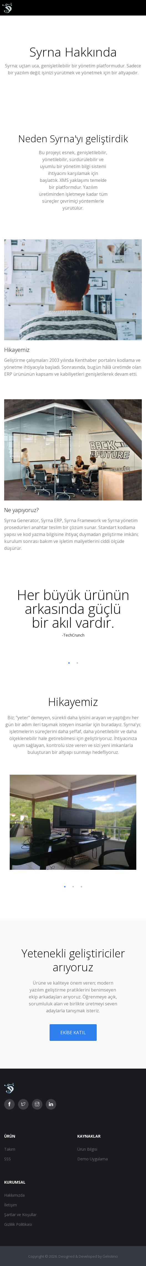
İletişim (10, 1204)
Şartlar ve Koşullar (20, 1214)
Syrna (62, 138)
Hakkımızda (14, 1195)
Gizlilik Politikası (18, 1224)
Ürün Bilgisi (87, 1149)
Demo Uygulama (92, 1158)
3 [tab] (81, 886)
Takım (9, 1149)
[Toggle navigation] (137, 7)
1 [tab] (69, 663)
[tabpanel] (73, 613)
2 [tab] (77, 663)
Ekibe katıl (73, 1032)
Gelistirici (110, 1256)
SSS (7, 1158)
